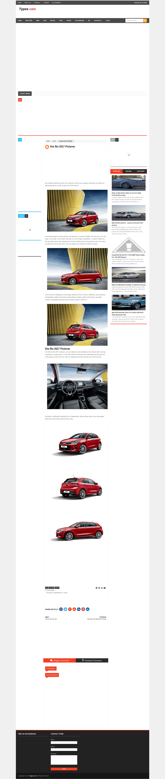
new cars (29, 20)
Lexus (108, 20)
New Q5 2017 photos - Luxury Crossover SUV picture (127, 224)
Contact (37, 2)
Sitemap (46, 2)
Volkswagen (79, 20)
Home (19, 2)
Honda (69, 20)
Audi (44, 20)
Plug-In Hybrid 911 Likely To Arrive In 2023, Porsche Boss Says (126, 194)
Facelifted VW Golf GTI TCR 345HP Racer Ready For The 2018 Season (128, 256)
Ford (61, 20)
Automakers (56, 2)
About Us (28, 2)
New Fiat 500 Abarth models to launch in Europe (128, 285)
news (54, 141)
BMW (37, 20)
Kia (89, 20)
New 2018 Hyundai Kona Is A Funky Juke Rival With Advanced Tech (127, 313)
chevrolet (98, 20)
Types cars (33, 776)
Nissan (52, 20)
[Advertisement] (106, 11)
